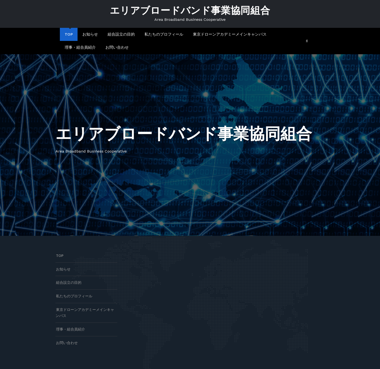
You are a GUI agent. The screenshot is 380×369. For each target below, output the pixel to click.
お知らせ (90, 34)
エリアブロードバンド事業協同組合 (190, 10)
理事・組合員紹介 (80, 47)
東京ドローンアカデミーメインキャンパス (230, 34)
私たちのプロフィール (163, 34)
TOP (69, 34)
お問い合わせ (117, 47)
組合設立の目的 (121, 34)
